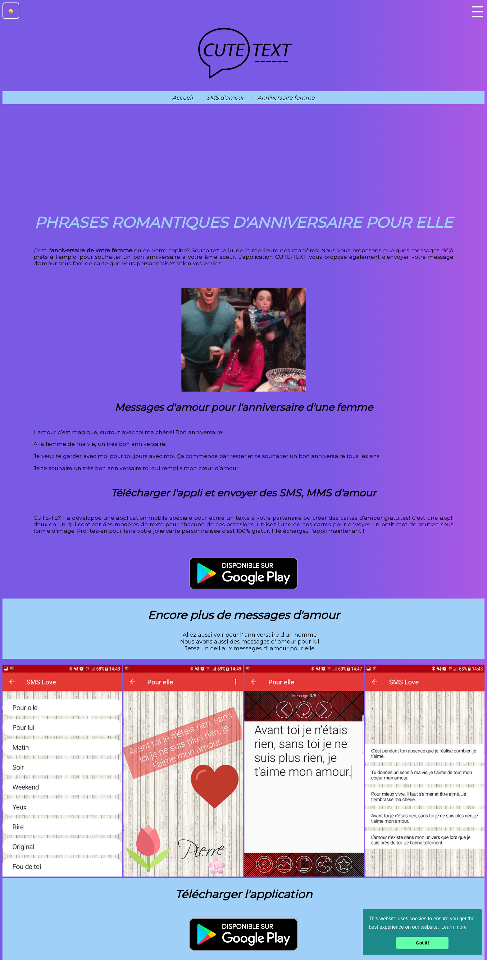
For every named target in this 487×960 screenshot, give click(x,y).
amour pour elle (292, 648)
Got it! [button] (422, 942)
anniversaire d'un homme (280, 634)
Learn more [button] (454, 927)
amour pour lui (298, 641)
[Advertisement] (243, 157)
